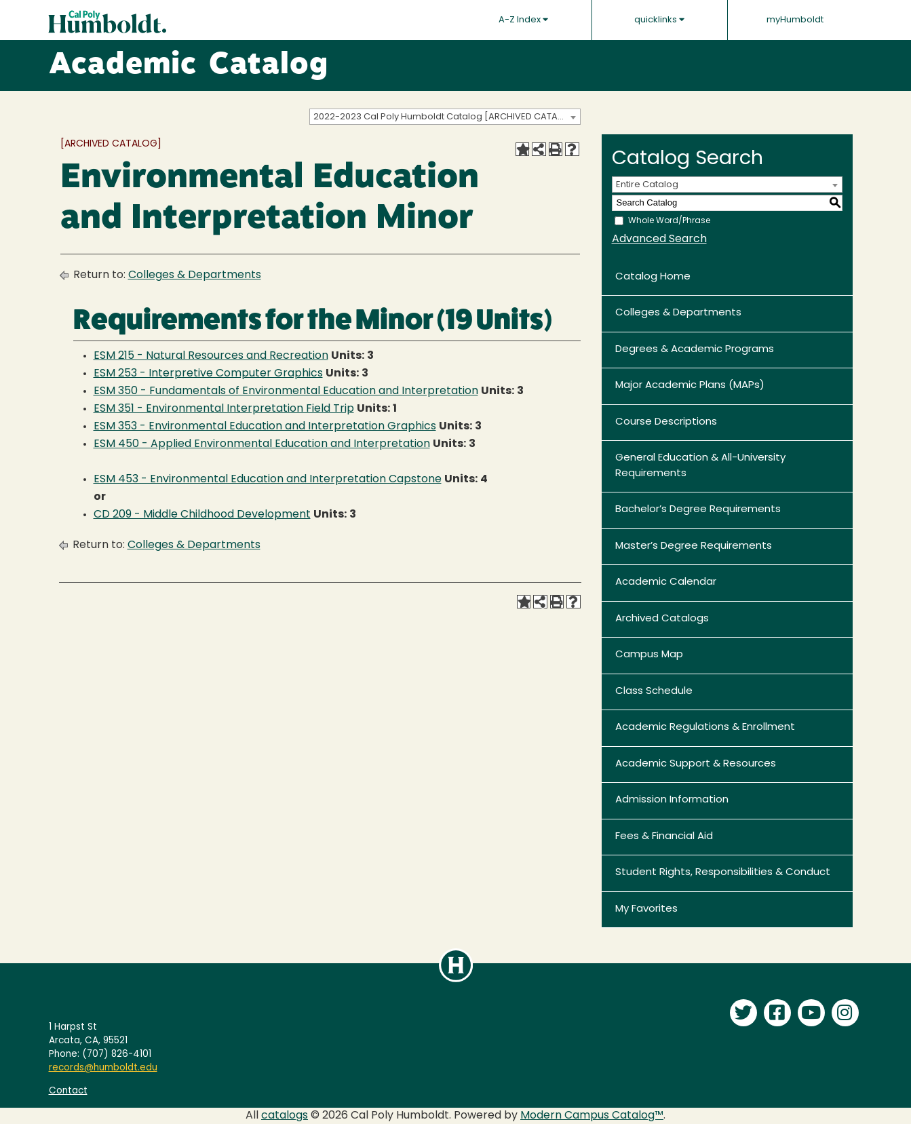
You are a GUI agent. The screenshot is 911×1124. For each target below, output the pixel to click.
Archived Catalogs (662, 619)
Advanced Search (659, 239)
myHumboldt (795, 20)
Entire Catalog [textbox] (647, 184)
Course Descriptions (666, 422)
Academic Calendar (665, 582)
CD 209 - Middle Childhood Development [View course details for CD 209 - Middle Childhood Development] (202, 514)
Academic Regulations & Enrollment (705, 727)
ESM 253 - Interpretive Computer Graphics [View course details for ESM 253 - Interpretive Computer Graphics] (208, 373)
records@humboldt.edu (103, 1068)
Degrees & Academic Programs (694, 350)
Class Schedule (654, 691)
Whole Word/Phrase (669, 220)
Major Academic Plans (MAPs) (689, 386)
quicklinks (659, 19)
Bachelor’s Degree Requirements (698, 510)
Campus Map (649, 655)
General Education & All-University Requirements (700, 466)
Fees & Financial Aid (664, 837)
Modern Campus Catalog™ (591, 1115)
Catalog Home (653, 277)
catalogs (284, 1115)
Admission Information (672, 800)
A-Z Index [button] (523, 19)
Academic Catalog (189, 66)
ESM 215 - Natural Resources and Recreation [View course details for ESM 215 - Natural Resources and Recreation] (211, 356)
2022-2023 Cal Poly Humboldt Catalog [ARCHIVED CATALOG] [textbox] (446, 117)
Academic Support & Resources (695, 764)
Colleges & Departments (194, 275)
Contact (68, 1091)
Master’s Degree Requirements (693, 546)
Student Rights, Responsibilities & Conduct (722, 873)
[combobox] (445, 117)
